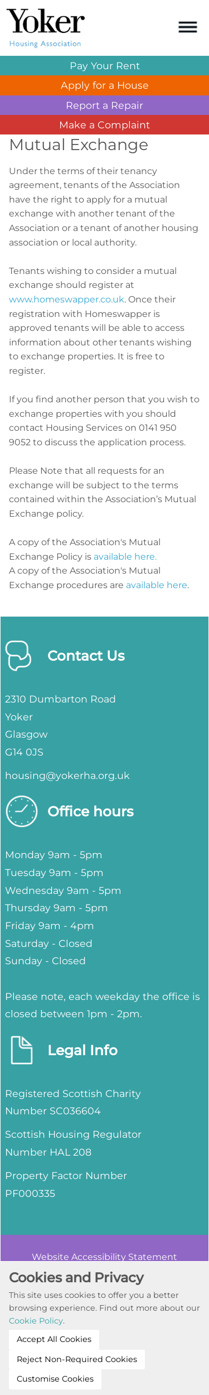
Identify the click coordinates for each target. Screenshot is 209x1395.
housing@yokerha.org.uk (67, 775)
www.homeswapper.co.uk (66, 299)
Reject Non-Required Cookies (77, 1359)
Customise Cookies (55, 1379)
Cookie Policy (36, 1321)
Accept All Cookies (54, 1339)
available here (156, 585)
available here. (125, 556)
